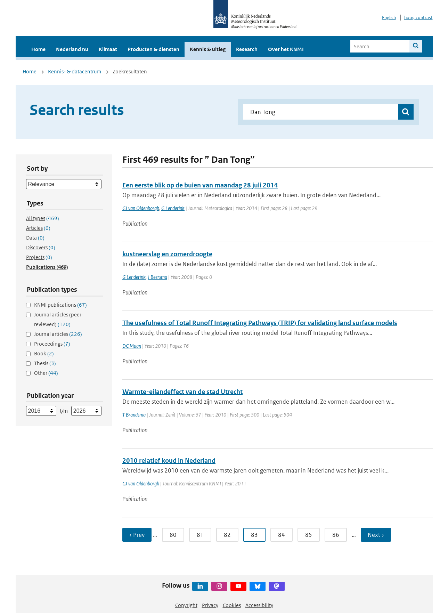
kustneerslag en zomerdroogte (167, 254)
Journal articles (58, 334)
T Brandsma (134, 414)
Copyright (186, 605)
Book (44, 353)
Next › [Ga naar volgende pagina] (376, 535)
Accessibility (259, 605)
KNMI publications (60, 304)
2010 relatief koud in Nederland (168, 461)
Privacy (210, 605)
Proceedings (52, 343)
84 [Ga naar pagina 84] (281, 535)
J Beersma (157, 277)
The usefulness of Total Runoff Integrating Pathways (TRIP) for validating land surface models (259, 323)
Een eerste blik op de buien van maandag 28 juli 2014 (200, 185)
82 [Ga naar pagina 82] (227, 535)
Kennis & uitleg (208, 49)
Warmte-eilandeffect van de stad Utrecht (182, 392)
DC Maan (131, 345)
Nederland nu (72, 49)
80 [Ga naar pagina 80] (173, 535)
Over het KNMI (286, 49)
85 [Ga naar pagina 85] (308, 535)
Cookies (232, 605)
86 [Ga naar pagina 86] (335, 535)
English (389, 18)
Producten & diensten (153, 49)
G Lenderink (173, 208)
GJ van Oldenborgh (140, 208)
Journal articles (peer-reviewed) (58, 319)
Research (247, 49)
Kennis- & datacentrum (74, 71)
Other (46, 373)
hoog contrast (418, 18)
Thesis (45, 363)
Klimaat (108, 49)
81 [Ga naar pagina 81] (200, 535)
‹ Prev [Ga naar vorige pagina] (137, 535)
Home (38, 49)
